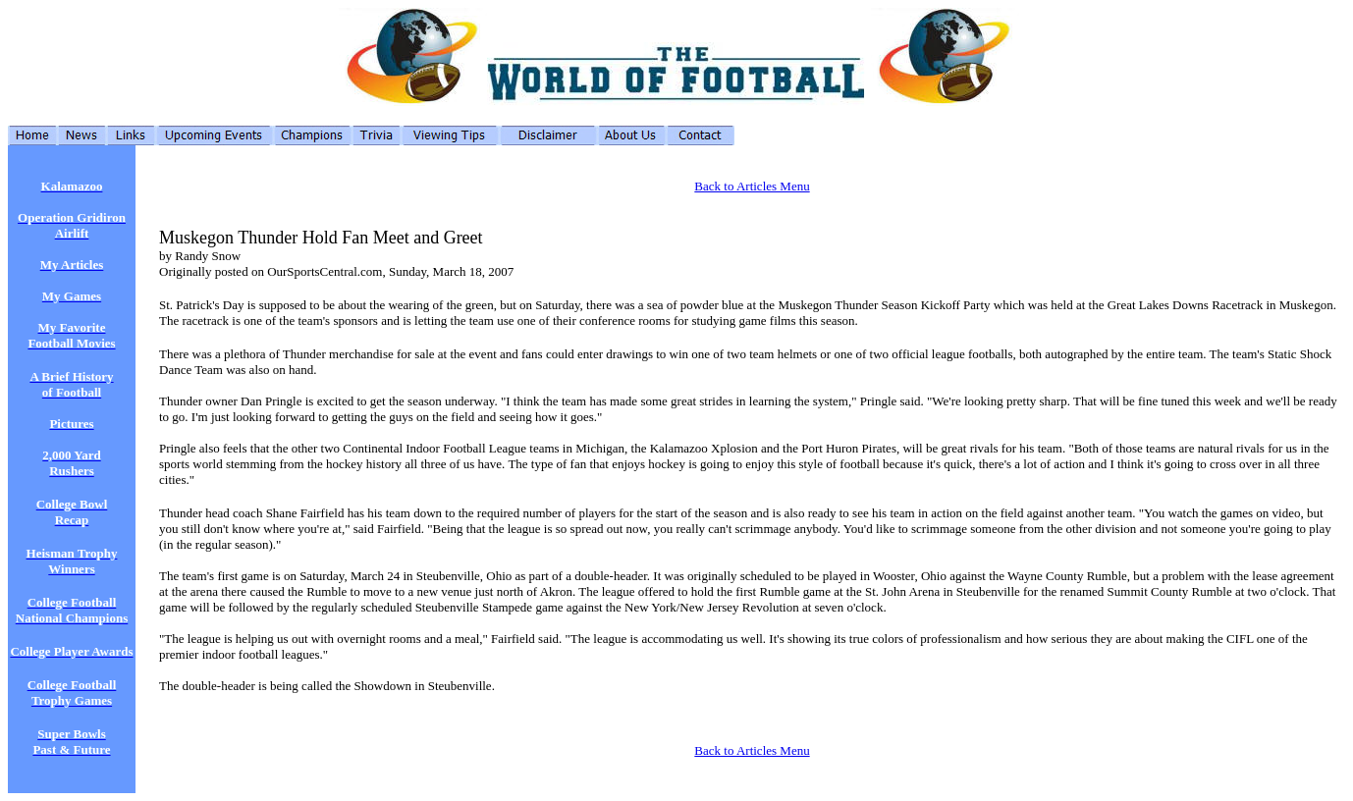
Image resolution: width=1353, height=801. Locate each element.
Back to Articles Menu (751, 186)
